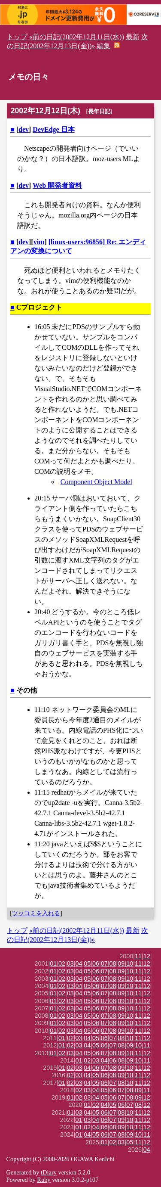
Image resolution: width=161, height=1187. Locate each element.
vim (39, 241)
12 (146, 956)
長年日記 (99, 111)
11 (138, 956)
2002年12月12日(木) (45, 110)
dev (23, 129)
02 (61, 963)
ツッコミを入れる (36, 913)
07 (104, 963)
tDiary (49, 1172)
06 (95, 963)
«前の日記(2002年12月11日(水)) (76, 36)
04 (79, 963)
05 (87, 963)
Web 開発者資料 (57, 185)
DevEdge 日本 (53, 129)
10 (129, 963)
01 (53, 963)
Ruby (43, 1179)
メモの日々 (28, 76)
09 (121, 963)
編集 (103, 46)
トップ (17, 36)
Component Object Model (96, 481)
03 (70, 963)
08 (112, 963)
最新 (133, 36)
